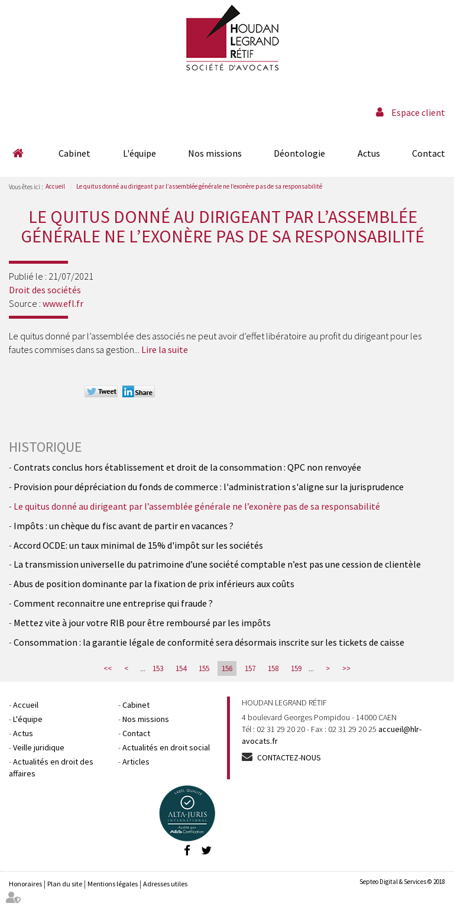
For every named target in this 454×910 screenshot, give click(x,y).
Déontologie (299, 153)
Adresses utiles (165, 883)
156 (227, 668)
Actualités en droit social (166, 747)
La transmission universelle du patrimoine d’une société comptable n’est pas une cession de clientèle (217, 564)
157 (250, 668)
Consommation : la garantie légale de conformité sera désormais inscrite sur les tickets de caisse (209, 642)
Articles (136, 761)
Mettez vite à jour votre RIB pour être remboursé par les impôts (142, 623)
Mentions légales (112, 883)
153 (158, 668)
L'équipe (139, 153)
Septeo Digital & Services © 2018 (402, 881)
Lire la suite (164, 349)
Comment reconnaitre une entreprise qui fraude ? (113, 603)
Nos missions (215, 153)
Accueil (18, 153)
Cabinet (74, 153)
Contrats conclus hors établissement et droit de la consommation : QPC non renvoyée (187, 467)
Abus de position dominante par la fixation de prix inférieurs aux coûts (154, 584)
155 (204, 668)
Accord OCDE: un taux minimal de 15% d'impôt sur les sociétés (138, 545)
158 (273, 668)
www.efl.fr (63, 303)
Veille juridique (38, 747)
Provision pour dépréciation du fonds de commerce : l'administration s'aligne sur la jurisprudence (209, 487)
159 (296, 668)
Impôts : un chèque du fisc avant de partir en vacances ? (124, 526)
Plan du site (64, 883)
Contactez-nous (289, 757)
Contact (428, 153)
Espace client (418, 112)
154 (181, 668)
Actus (369, 153)
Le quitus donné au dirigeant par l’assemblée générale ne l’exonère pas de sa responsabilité (199, 186)
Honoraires (25, 883)
